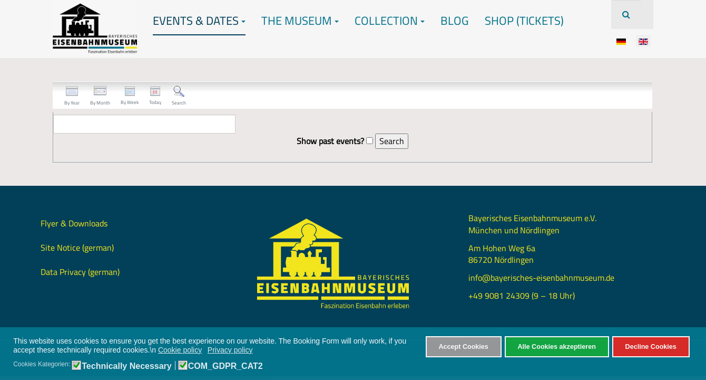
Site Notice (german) (77, 247)
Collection (390, 21)
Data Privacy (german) (80, 272)
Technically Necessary (126, 366)
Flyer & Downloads (74, 223)
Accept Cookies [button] (463, 346)
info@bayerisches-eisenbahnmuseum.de (541, 278)
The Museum (300, 21)
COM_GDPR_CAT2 (225, 366)
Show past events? (330, 141)
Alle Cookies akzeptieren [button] (557, 346)
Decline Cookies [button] (650, 346)
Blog (454, 21)
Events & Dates (199, 21)
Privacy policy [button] (230, 350)
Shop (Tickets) (524, 21)
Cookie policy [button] (180, 350)
